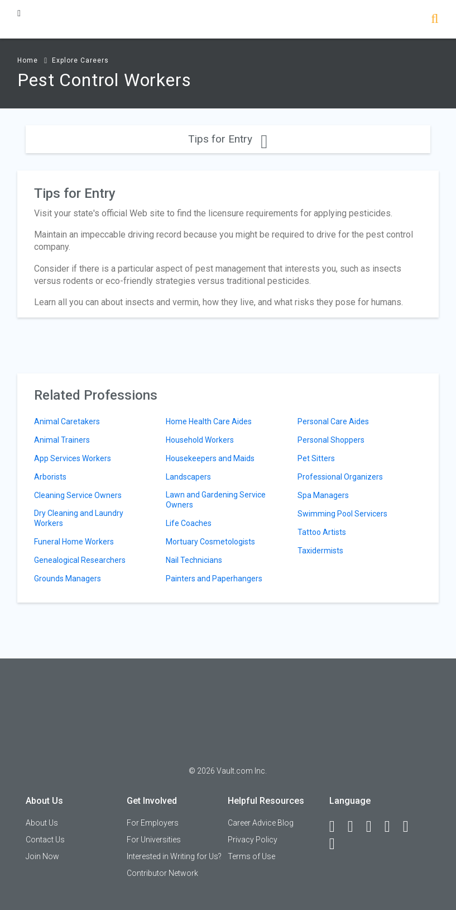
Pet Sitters (316, 458)
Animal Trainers (62, 439)
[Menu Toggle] (19, 13)
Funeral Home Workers (74, 541)
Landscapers (188, 476)
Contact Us (45, 839)
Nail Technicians (194, 560)
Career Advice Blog (261, 822)
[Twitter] (374, 826)
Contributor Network (162, 873)
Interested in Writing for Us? (174, 856)
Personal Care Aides (333, 421)
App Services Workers (72, 458)
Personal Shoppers (330, 439)
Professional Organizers (340, 476)
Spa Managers (323, 495)
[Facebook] (337, 826)
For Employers (153, 822)
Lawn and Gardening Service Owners (216, 499)
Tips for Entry (227, 138)
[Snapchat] (337, 844)
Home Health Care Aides (209, 421)
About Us (42, 822)
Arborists (50, 476)
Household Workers (200, 439)
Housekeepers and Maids (210, 458)
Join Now (42, 856)
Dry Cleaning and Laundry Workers (78, 518)
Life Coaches (189, 523)
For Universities (154, 839)
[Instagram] (392, 826)
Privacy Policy (252, 839)
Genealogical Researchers (80, 560)
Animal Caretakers (67, 421)
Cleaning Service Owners (78, 495)
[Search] (434, 20)
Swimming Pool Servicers (342, 513)
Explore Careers (80, 60)
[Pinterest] (411, 826)
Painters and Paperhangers (214, 578)
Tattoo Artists (321, 532)
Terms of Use (251, 856)
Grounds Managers (67, 578)
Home (27, 60)
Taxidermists (320, 550)
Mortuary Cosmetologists (210, 541)
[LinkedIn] (355, 826)
